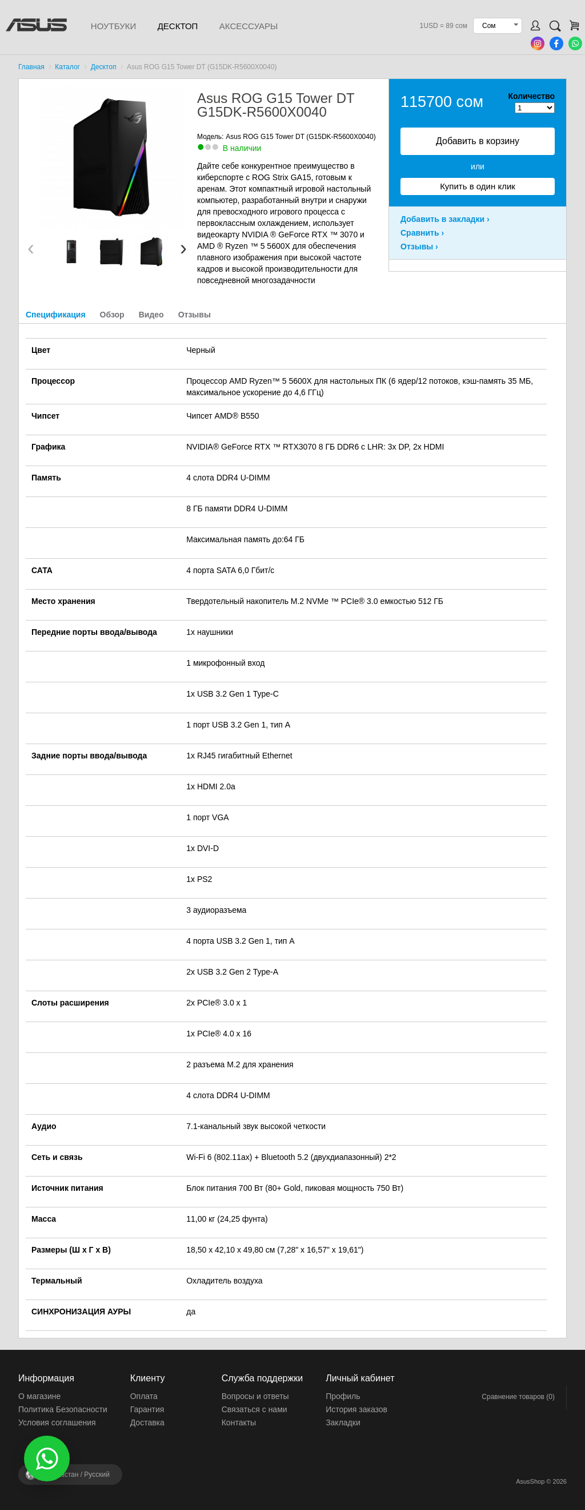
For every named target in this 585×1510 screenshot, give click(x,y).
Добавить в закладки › (445, 219)
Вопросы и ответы (255, 1396)
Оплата (144, 1396)
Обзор (112, 314)
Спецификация (56, 314)
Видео (151, 314)
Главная (31, 67)
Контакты (239, 1422)
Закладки (343, 1422)
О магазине (39, 1396)
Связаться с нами (254, 1409)
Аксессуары (248, 26)
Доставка (147, 1422)
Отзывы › (419, 246)
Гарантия (147, 1409)
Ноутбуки (113, 26)
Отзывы (194, 314)
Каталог (67, 67)
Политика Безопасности (62, 1409)
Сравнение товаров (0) (518, 1397)
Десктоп (178, 26)
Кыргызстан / (75, 1475)
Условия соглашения (57, 1422)
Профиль (343, 1396)
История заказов (356, 1409)
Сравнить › (422, 232)
